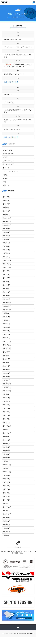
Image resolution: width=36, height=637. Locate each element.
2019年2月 (6, 500)
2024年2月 (6, 295)
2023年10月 (7, 310)
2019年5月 (6, 489)
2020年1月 (6, 461)
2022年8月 (6, 355)
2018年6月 (6, 528)
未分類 (5, 178)
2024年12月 (7, 260)
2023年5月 (6, 324)
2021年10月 (7, 391)
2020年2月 (6, 458)
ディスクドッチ (8, 164)
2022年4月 (6, 369)
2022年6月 (6, 362)
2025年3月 (6, 250)
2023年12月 (7, 303)
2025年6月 (6, 239)
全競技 (5, 175)
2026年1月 (6, 214)
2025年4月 (6, 246)
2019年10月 (7, 472)
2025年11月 (7, 221)
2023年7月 (6, 320)
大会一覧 (6, 185)
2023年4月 (6, 327)
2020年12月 (7, 426)
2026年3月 (6, 207)
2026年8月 (6, 197)
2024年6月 (6, 281)
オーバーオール (8, 153)
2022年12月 (7, 341)
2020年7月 (6, 443)
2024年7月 (6, 278)
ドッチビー (7, 168)
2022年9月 (6, 352)
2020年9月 (6, 436)
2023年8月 (6, 317)
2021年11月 (7, 387)
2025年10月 (7, 225)
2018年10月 (7, 514)
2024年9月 (6, 271)
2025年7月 (6, 236)
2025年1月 (6, 257)
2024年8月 (6, 274)
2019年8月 (6, 479)
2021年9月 (6, 394)
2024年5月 (6, 285)
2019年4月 (6, 493)
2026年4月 (6, 204)
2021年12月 (7, 384)
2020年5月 (6, 447)
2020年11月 (7, 429)
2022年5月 (6, 366)
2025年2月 (6, 253)
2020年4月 (6, 450)
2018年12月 (7, 507)
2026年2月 (6, 211)
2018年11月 (7, 510)
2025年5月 (6, 243)
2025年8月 (6, 232)
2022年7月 (6, 359)
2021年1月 (6, 422)
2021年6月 (6, 405)
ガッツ (5, 157)
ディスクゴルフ (8, 161)
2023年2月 (6, 334)
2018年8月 (6, 521)
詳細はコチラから (10, 82)
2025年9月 (6, 229)
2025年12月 (7, 218)
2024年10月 (7, 267)
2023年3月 (6, 331)
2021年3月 (6, 415)
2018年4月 (6, 535)
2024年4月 (6, 288)
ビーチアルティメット (10, 171)
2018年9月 (6, 517)
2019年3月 (6, 496)
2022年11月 (7, 345)
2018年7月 (6, 524)
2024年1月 (6, 299)
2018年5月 (6, 532)
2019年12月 (7, 465)
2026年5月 (6, 200)
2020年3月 (6, 454)
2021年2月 (6, 419)
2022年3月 (6, 373)
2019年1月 (6, 503)
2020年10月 (7, 433)
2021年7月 (6, 401)
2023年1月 (6, 338)
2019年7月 (6, 482)
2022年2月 (6, 376)
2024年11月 (7, 264)
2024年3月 (6, 292)
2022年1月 (6, 380)
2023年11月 (7, 306)
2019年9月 (6, 475)
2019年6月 (6, 486)
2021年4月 (6, 412)
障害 (4, 182)
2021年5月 (6, 408)
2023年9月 (6, 313)
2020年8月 (6, 440)
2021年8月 (6, 398)
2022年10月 (7, 348)
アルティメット (8, 150)
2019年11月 (7, 468)
